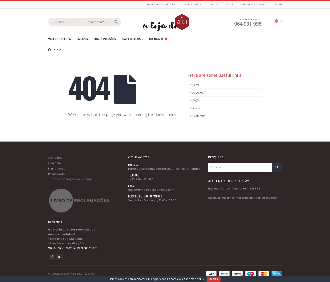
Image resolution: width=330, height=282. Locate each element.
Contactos (55, 163)
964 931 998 (251, 189)
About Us (197, 92)
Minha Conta (56, 169)
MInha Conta (192, 4)
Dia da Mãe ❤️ (158, 39)
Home (196, 84)
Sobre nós (214, 4)
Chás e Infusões (104, 39)
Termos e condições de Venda (69, 179)
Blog (230, 4)
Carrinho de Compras (254, 4)
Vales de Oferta (59, 39)
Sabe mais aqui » (194, 279)
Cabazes (82, 39)
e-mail (236, 198)
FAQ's (195, 100)
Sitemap (197, 108)
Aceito (213, 279)
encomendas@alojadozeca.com (151, 190)
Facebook (52, 257)
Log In (278, 4)
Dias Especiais (131, 39)
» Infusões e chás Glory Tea (66, 243)
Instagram (59, 257)
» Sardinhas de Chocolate (66, 239)
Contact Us (198, 116)
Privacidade (56, 174)
